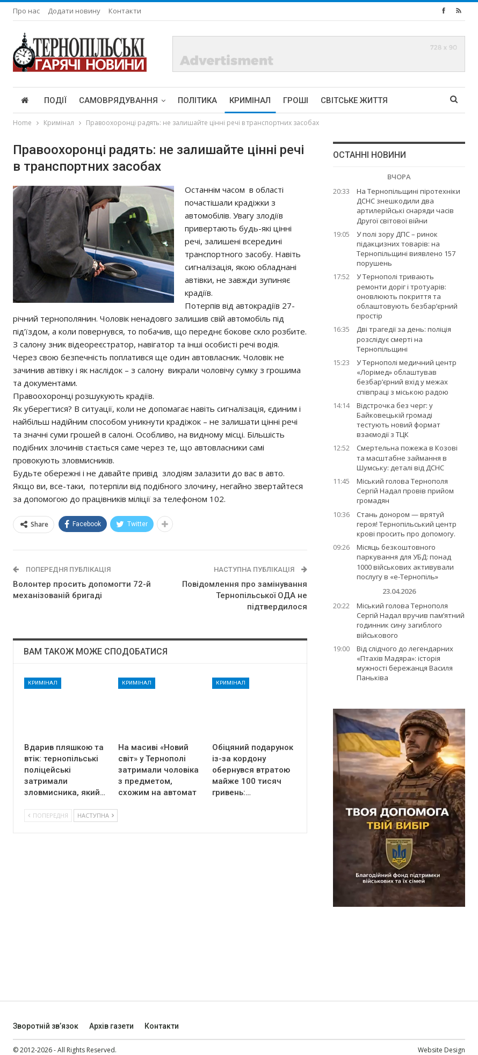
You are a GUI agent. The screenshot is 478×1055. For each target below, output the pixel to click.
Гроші (295, 100)
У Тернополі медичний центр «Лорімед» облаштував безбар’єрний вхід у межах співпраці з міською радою (407, 377)
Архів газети (111, 1026)
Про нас (26, 11)
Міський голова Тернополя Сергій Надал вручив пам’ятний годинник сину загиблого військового (411, 620)
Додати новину (74, 11)
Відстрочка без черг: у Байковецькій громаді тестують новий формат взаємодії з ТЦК (398, 420)
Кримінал (250, 100)
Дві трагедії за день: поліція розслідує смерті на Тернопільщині (404, 338)
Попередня (48, 815)
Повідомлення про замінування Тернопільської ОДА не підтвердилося (244, 595)
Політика (197, 100)
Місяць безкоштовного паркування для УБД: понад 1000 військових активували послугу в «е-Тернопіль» (405, 561)
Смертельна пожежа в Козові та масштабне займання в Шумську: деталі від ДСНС (407, 457)
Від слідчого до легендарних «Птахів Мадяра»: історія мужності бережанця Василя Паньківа (405, 663)
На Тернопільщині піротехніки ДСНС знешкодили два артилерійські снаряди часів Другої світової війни (408, 205)
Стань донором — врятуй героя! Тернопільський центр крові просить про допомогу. (407, 524)
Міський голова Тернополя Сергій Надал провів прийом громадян (405, 490)
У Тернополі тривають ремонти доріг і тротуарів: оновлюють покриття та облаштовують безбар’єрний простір (407, 296)
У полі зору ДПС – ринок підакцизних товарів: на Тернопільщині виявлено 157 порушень (406, 248)
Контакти (124, 11)
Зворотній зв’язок (45, 1026)
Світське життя (354, 100)
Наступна (95, 815)
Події (55, 100)
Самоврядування (118, 100)
